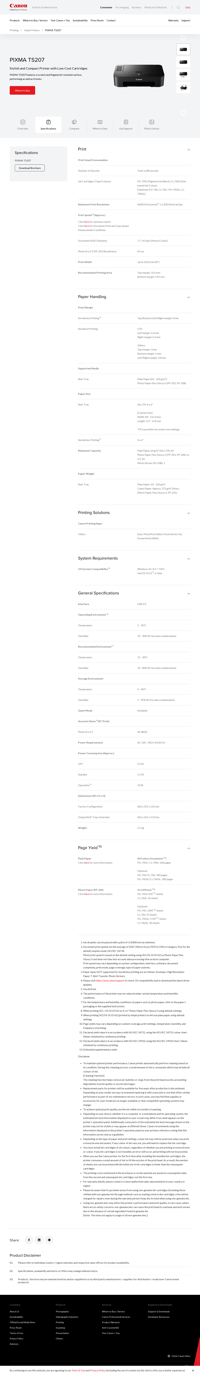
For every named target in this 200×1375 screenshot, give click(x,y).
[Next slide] (183, 29)
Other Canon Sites (181, 1347)
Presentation (62, 1324)
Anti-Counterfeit (110, 1319)
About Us (14, 1303)
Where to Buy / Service (35, 20)
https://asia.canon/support (110, 972)
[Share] (28, 1231)
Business (137, 7)
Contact (111, 20)
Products (15, 20)
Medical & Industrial (155, 7)
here (86, 213)
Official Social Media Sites (22, 1314)
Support (186, 20)
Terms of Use (16, 1324)
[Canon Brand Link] (18, 7)
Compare (74, 120)
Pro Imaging (122, 7)
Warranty (173, 20)
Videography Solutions (67, 1308)
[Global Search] (178, 7)
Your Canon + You (60, 20)
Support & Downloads (159, 1303)
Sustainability (80, 20)
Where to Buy (22, 82)
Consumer (106, 7)
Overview (22, 120)
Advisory (14, 1335)
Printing (60, 1314)
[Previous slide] (183, 104)
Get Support (126, 120)
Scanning (60, 1319)
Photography (62, 1303)
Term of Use (78, 1370)
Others (59, 1330)
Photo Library (151, 120)
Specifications (48, 120)
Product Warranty (111, 1314)
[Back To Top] (186, 1359)
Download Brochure (30, 159)
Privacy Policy (16, 1330)
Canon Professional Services (116, 1308)
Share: (14, 1232)
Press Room (97, 20)
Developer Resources (158, 1308)
